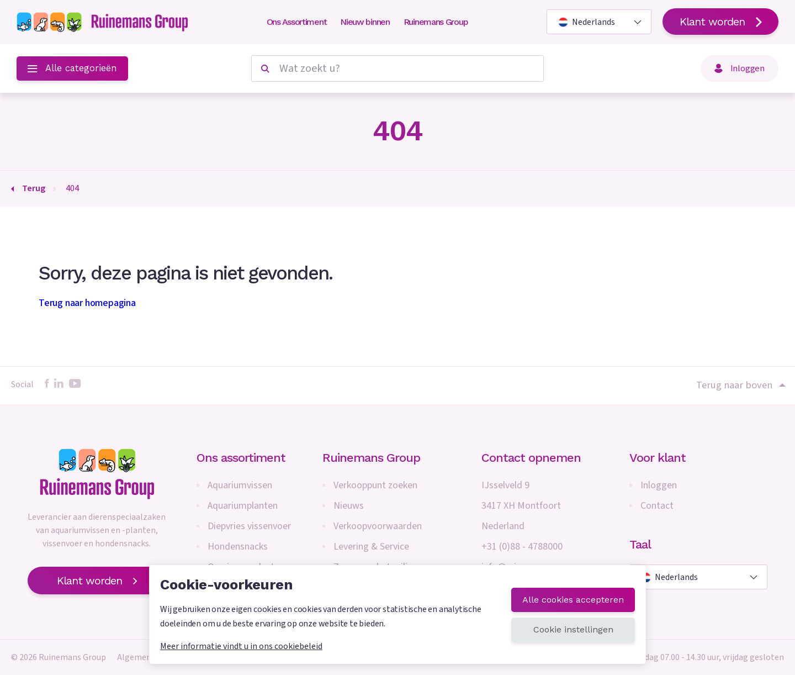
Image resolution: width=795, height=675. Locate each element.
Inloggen (739, 68)
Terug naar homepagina (87, 303)
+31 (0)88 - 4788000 (522, 546)
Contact (657, 506)
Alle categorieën (72, 68)
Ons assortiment (241, 458)
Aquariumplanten (243, 506)
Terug (33, 188)
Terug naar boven (740, 385)
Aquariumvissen (240, 485)
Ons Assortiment (297, 22)
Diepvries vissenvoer (249, 526)
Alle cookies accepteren (573, 599)
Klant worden (720, 21)
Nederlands (586, 22)
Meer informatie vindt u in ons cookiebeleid (241, 646)
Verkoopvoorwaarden (377, 526)
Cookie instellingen (573, 629)
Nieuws (348, 506)
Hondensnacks (238, 546)
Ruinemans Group (436, 22)
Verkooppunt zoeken (375, 485)
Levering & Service (371, 546)
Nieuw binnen (364, 22)
